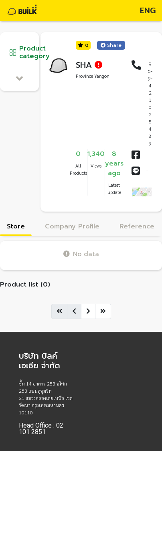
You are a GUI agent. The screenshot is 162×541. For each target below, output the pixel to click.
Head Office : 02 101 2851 (41, 428)
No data (81, 253)
